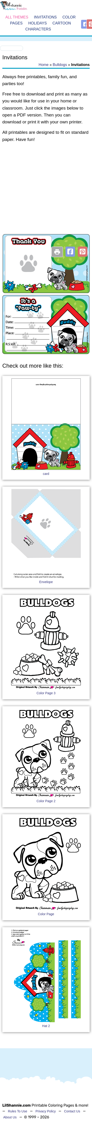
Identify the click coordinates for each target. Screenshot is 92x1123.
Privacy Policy (46, 1111)
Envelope (46, 582)
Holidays (37, 23)
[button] (70, 252)
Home (44, 65)
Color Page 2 (46, 801)
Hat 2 (46, 1026)
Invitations (45, 17)
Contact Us (72, 1111)
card (46, 474)
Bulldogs (60, 65)
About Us (10, 1117)
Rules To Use (17, 1111)
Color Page (46, 914)
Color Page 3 (46, 693)
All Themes (16, 17)
